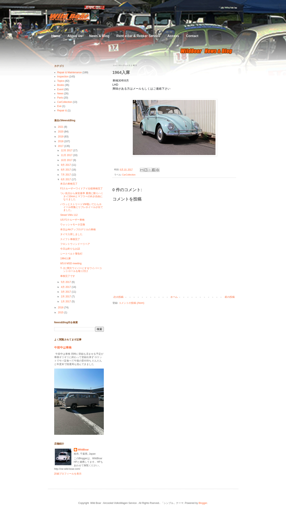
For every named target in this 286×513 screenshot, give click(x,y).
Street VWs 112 (69, 215)
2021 (61, 126)
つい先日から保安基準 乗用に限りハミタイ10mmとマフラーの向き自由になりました (81, 196)
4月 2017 (66, 287)
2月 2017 (66, 296)
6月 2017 (66, 179)
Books (60, 85)
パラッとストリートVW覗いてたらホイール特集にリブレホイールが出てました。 (81, 207)
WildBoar (83, 449)
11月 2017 (67, 155)
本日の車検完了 (69, 183)
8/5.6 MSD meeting (70, 263)
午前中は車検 (63, 347)
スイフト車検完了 (70, 239)
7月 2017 (66, 174)
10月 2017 (67, 160)
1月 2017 (66, 301)
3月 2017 (66, 291)
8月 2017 (66, 169)
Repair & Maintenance (69, 72)
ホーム (174, 297)
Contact (192, 36)
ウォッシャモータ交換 (72, 224)
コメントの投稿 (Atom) (131, 303)
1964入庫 (65, 258)
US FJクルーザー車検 (72, 219)
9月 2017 (66, 164)
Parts (60, 97)
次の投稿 (118, 297)
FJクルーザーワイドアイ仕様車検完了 (81, 188)
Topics (60, 80)
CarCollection (129, 174)
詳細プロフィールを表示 (67, 473)
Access (173, 36)
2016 (61, 307)
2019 (61, 136)
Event (60, 89)
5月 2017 (66, 282)
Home (55, 36)
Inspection (63, 76)
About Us (74, 36)
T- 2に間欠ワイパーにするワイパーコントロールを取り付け (81, 270)
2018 (61, 141)
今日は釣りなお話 (70, 248)
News (60, 93)
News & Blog (99, 36)
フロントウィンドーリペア (75, 244)
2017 (61, 146)
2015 (61, 312)
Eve (59, 106)
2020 (61, 131)
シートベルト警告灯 (71, 253)
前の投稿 (230, 297)
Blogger (203, 503)
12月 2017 (67, 150)
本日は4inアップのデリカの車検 (78, 229)
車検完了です (67, 276)
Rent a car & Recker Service (138, 36)
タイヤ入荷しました (71, 234)
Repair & (62, 110)
